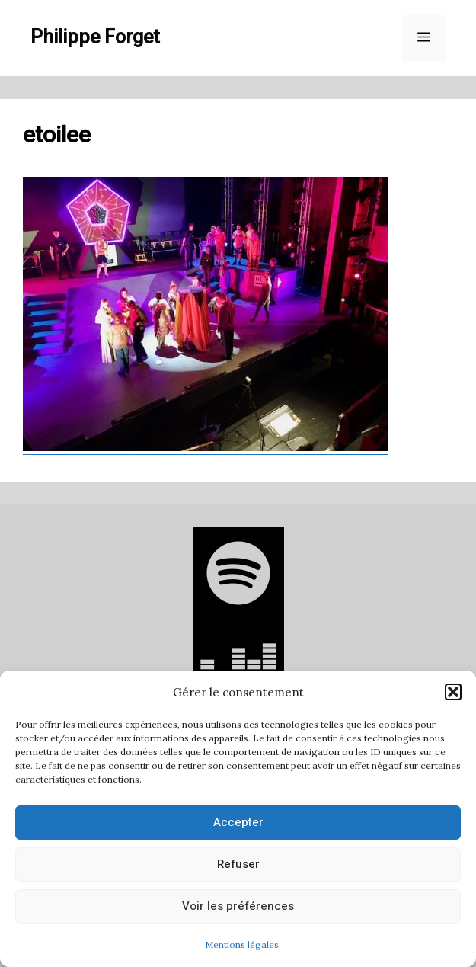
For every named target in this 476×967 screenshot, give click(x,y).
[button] (453, 692)
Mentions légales (238, 944)
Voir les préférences (238, 906)
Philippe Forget (95, 38)
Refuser (238, 864)
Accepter (238, 822)
